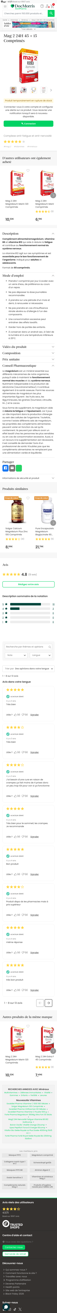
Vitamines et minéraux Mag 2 (42, 1178)
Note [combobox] (17, 655)
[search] (51, 13)
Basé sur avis (10, 1216)
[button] (47, 6)
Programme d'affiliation (17, 1280)
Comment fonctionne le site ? (20, 1273)
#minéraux (32, 146)
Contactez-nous (14, 1247)
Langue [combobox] (42, 655)
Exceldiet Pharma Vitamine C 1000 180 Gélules (27, 1103)
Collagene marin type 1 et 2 (14, 1163)
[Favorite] (28, 170)
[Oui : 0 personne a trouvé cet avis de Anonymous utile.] (18, 714)
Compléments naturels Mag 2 (14, 1186)
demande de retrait (15, 1254)
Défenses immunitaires (30, 1092)
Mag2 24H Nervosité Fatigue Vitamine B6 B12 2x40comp (28, 1120)
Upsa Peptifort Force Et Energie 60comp (27, 1127)
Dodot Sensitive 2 (14, 1178)
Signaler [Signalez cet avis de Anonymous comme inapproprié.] (34, 714)
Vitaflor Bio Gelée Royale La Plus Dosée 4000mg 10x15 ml (28, 1131)
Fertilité (34, 1095)
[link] (19, 575)
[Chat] (42, 6)
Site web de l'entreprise (16, 1290)
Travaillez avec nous (15, 1276)
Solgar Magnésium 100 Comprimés (27, 1106)
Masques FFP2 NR (14, 1170)
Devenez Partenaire (14, 1283)
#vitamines (19, 146)
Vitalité (47, 1092)
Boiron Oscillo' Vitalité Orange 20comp (27, 1125)
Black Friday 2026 (13, 1293)
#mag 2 (7, 146)
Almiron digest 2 (42, 1170)
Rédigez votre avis (28, 584)
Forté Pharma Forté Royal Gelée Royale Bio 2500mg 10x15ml (28, 1137)
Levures (43, 1095)
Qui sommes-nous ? (15, 1269)
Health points (11, 1287)
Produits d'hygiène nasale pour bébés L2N (42, 1186)
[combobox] (32, 668)
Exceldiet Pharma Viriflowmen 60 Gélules (27, 1109)
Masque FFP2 (15, 1155)
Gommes (14, 1095)
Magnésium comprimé (42, 1155)
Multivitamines (10, 1092)
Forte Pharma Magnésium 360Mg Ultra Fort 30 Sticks (28, 1114)
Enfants (24, 1095)
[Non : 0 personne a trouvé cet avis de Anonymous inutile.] (25, 714)
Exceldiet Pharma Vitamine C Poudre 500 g (27, 1112)
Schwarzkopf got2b (42, 1163)
